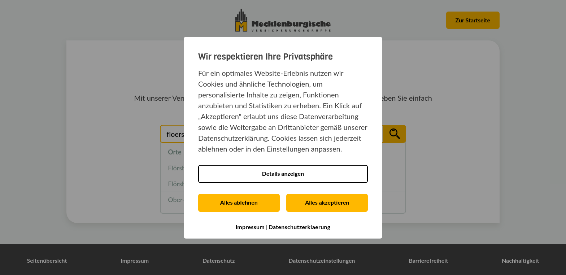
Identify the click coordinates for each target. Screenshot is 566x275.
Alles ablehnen (239, 202)
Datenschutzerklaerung (300, 226)
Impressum (250, 226)
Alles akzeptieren (327, 202)
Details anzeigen (283, 173)
